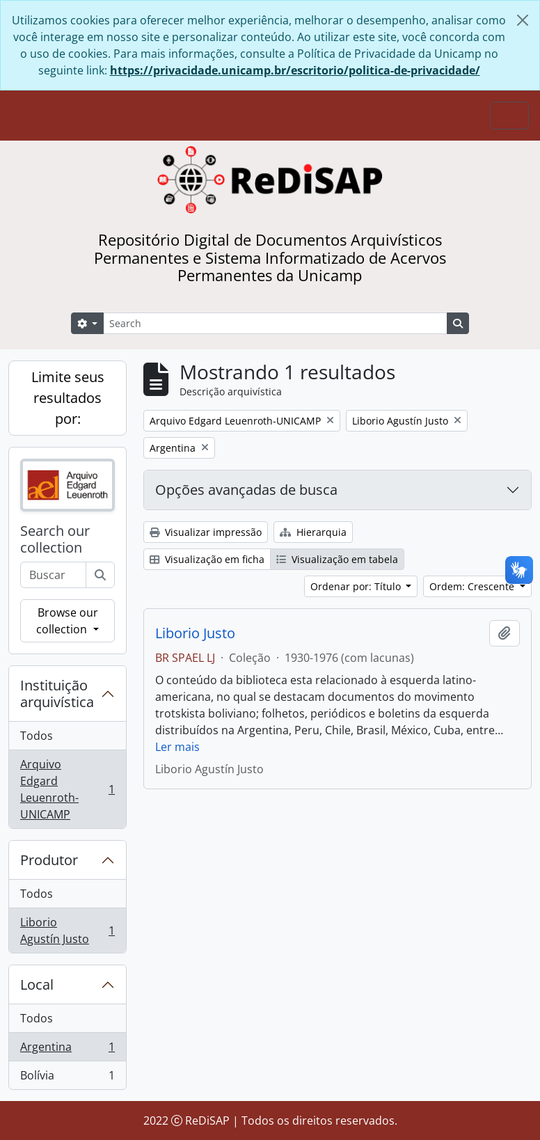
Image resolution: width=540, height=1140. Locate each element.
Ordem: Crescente (473, 586)
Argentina (67, 1049)
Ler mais (177, 746)
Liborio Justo (195, 633)
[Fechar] (522, 20)
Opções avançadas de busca (246, 489)
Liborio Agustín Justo (67, 931)
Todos (36, 735)
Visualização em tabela (337, 559)
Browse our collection (66, 621)
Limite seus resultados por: (67, 397)
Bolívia (67, 1078)
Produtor (49, 859)
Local (37, 984)
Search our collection (55, 539)
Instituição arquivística (57, 693)
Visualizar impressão (206, 532)
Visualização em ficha (207, 559)
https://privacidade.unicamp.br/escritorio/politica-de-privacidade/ (295, 70)
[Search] (275, 323)
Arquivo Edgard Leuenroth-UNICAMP (67, 789)
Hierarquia (313, 532)
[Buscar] (100, 575)
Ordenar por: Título (357, 586)
